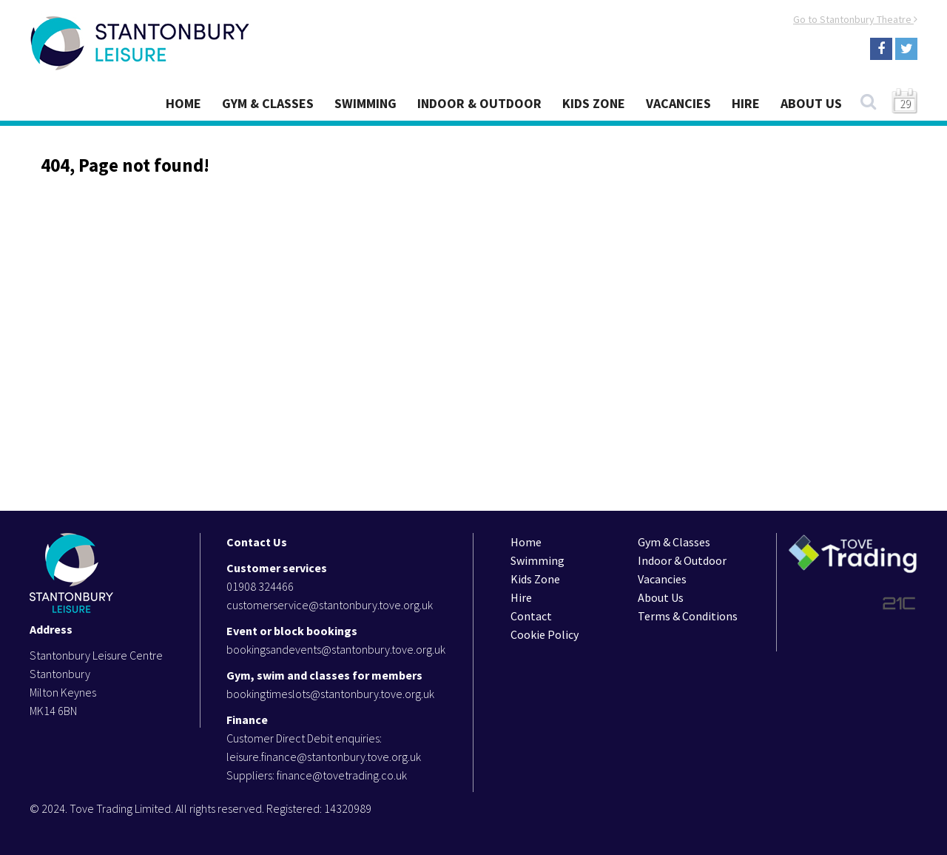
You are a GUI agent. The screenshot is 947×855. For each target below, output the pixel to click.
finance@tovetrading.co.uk (342, 775)
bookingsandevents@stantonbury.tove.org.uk (335, 649)
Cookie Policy (544, 634)
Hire (746, 103)
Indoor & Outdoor (479, 103)
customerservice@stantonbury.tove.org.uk (329, 604)
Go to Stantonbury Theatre (855, 19)
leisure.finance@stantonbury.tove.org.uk (323, 756)
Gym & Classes (268, 103)
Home (183, 103)
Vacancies (678, 103)
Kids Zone (593, 103)
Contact (531, 615)
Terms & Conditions (688, 615)
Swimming (365, 103)
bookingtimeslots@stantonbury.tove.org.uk (330, 693)
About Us (811, 103)
